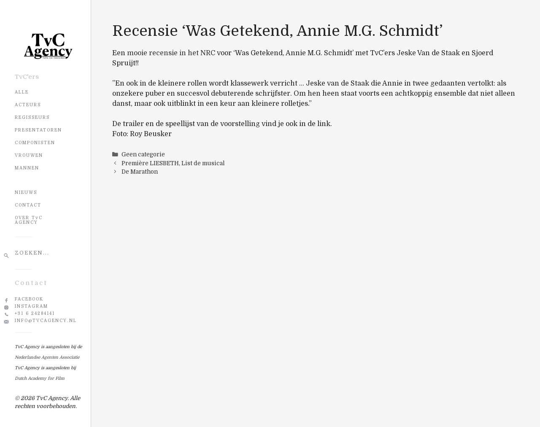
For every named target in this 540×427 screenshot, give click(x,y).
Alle (22, 92)
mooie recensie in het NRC (171, 53)
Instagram (31, 306)
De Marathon (140, 172)
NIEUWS (26, 192)
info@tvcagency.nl (46, 320)
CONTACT (28, 205)
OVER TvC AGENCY (29, 220)
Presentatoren (38, 130)
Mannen (27, 168)
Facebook (29, 299)
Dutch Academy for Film (40, 378)
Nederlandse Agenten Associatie (47, 357)
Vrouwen (29, 155)
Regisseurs (32, 117)
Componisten (35, 142)
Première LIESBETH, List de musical (173, 163)
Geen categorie (143, 154)
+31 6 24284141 (35, 313)
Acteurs (28, 104)
